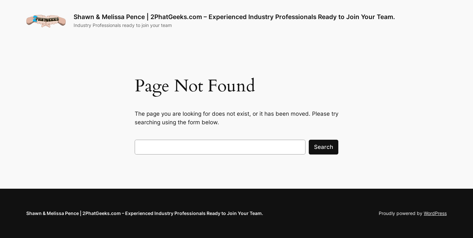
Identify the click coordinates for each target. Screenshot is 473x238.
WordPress (435, 213)
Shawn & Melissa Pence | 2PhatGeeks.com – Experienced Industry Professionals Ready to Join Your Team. (234, 17)
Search (323, 147)
